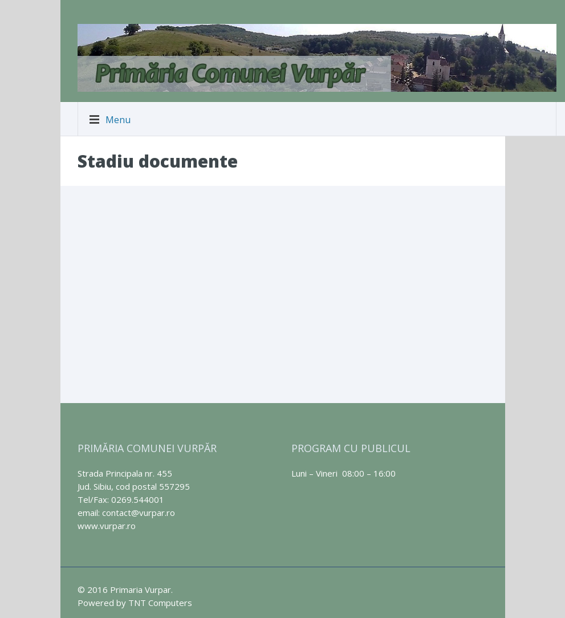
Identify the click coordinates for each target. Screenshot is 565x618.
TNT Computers (160, 602)
